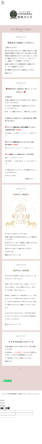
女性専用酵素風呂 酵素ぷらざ (16, 394)
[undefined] (7, 408)
